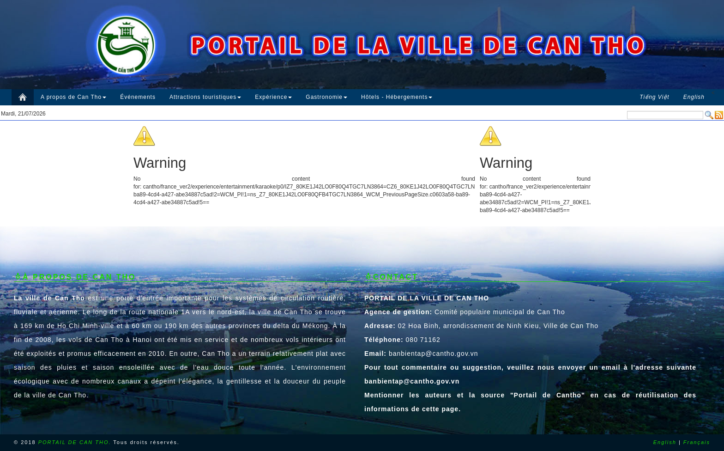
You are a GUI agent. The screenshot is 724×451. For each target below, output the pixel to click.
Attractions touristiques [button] (205, 97)
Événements (138, 97)
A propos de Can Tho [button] (73, 97)
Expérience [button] (273, 97)
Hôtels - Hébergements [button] (396, 97)
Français (696, 442)
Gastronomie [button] (326, 97)
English (664, 442)
